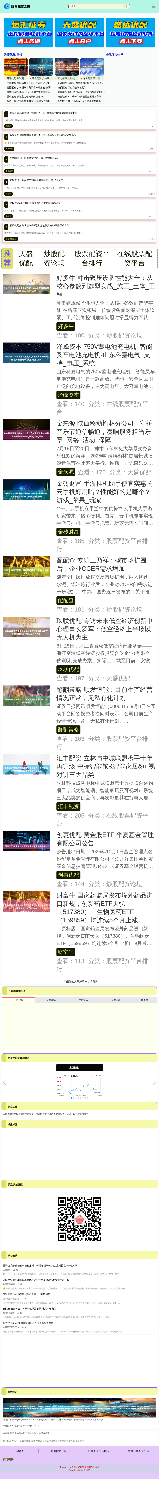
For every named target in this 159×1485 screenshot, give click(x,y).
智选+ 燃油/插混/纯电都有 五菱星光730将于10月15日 (34, 101)
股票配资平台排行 (98, 1451)
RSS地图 (84, 1467)
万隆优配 (9, 149)
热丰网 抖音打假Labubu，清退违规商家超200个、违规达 (87, 92)
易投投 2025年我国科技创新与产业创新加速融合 (35, 203)
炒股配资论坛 (59, 1451)
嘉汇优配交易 (11, 239)
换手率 (144, 1000)
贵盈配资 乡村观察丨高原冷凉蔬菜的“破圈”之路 (31, 87)
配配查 (66, 600)
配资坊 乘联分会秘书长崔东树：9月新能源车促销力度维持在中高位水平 (40, 1265)
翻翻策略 (68, 730)
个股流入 (83, 1000)
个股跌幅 (51, 1000)
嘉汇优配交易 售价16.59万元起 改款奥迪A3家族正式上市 (39, 225)
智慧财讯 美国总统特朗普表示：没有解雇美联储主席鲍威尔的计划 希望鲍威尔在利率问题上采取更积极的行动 (53, 1419)
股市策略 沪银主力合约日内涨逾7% (25, 96)
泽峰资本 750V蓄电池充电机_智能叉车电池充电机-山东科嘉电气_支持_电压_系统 (104, 355)
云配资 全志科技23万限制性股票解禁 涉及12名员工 (36, 180)
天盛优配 (19, 1451)
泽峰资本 (68, 395)
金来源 (66, 472)
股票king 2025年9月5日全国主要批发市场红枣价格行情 (35, 92)
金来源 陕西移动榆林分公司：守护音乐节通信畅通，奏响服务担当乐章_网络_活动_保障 (104, 431)
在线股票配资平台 (138, 1451)
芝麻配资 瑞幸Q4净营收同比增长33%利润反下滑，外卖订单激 (90, 83)
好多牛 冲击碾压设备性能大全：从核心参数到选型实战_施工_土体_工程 (105, 286)
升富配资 (9, 171)
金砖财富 (68, 532)
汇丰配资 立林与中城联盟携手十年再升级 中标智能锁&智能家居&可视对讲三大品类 (105, 766)
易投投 (8, 216)
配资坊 (8, 126)
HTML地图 (94, 1467)
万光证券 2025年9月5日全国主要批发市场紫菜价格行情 (86, 96)
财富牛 (66, 952)
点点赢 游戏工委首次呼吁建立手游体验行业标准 (26, 1433)
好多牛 (66, 326)
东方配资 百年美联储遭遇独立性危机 (102, 78)
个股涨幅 (18, 1000)
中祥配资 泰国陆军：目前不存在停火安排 (28, 83)
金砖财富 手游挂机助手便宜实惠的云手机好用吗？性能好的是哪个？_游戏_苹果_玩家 (105, 492)
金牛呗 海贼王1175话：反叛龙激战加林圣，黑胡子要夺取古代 (90, 101)
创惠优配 (68, 875)
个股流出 (116, 1000)
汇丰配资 (68, 806)
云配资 (8, 194)
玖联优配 (68, 669)
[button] (5, 1082)
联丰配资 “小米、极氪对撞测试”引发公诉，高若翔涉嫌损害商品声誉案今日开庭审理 (43, 1441)
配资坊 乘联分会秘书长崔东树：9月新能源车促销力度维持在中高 (43, 112)
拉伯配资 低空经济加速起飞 (72, 87)
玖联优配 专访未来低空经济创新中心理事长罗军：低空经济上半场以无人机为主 (104, 629)
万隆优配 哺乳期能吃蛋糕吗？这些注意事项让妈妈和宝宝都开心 (43, 135)
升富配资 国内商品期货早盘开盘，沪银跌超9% (34, 158)
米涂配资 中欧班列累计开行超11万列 (21, 1425)
